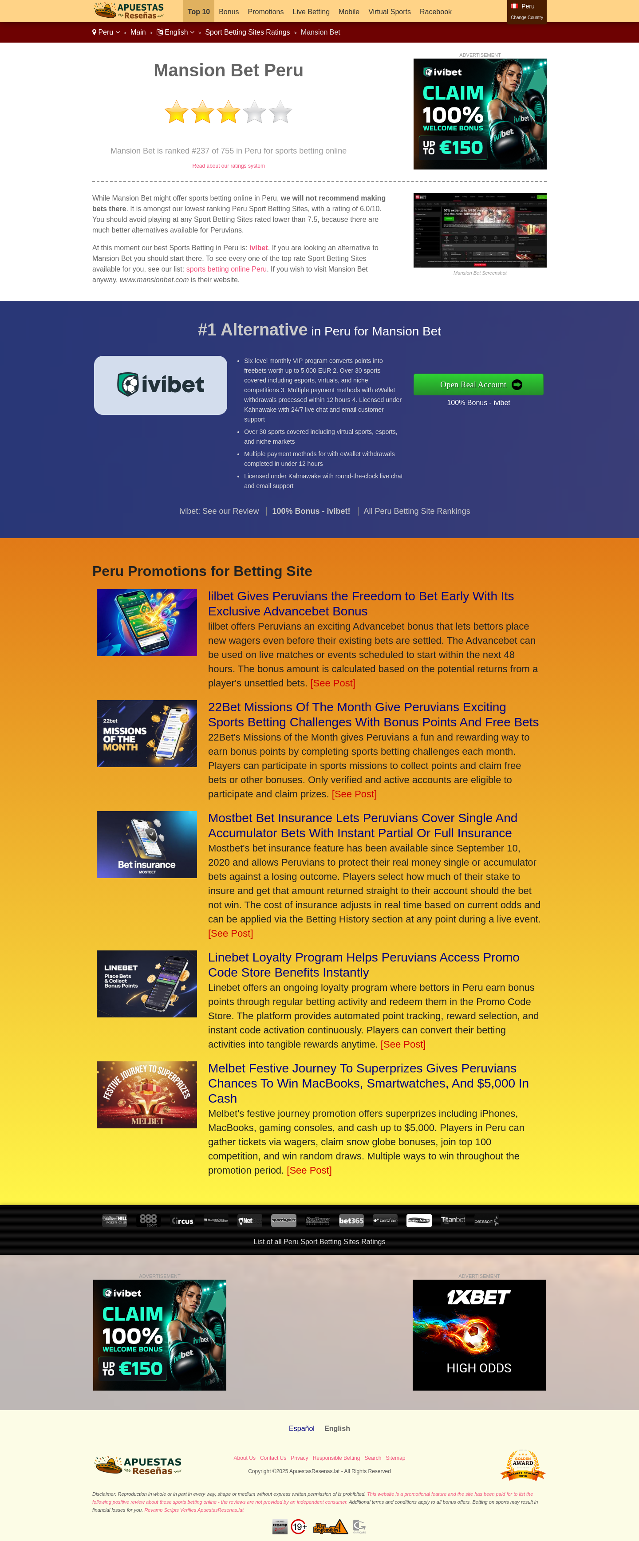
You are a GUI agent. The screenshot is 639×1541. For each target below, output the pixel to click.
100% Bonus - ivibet (487, 401)
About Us (245, 1458)
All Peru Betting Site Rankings (417, 519)
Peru (106, 32)
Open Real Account (482, 384)
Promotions (266, 12)
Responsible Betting (336, 1458)
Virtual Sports (389, 12)
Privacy (299, 1458)
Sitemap (395, 1458)
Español (302, 1428)
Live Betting (311, 12)
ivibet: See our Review (219, 519)
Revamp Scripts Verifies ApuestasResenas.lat (194, 1510)
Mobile (349, 12)
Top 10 (199, 12)
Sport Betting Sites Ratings (247, 32)
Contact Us (273, 1458)
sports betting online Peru (226, 269)
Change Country (527, 17)
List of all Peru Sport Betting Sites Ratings (319, 1241)
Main (138, 32)
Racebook (436, 12)
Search (372, 1458)
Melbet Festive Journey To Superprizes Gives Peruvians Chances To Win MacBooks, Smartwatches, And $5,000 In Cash (368, 1083)
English (175, 32)
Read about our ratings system (228, 166)
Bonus (229, 12)
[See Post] (332, 683)
